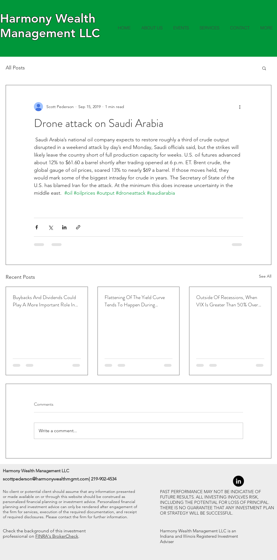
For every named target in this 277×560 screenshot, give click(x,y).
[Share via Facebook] (36, 227)
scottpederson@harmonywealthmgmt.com (46, 479)
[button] (264, 68)
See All (265, 276)
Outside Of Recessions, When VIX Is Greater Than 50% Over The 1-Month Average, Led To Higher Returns (227, 301)
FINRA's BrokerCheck (56, 536)
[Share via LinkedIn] (64, 227)
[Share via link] (78, 227)
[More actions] (239, 106)
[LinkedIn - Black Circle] (238, 481)
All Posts (15, 68)
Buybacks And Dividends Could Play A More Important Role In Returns (44, 301)
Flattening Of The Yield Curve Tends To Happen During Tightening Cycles (135, 301)
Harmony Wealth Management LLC (50, 25)
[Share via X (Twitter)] (50, 227)
